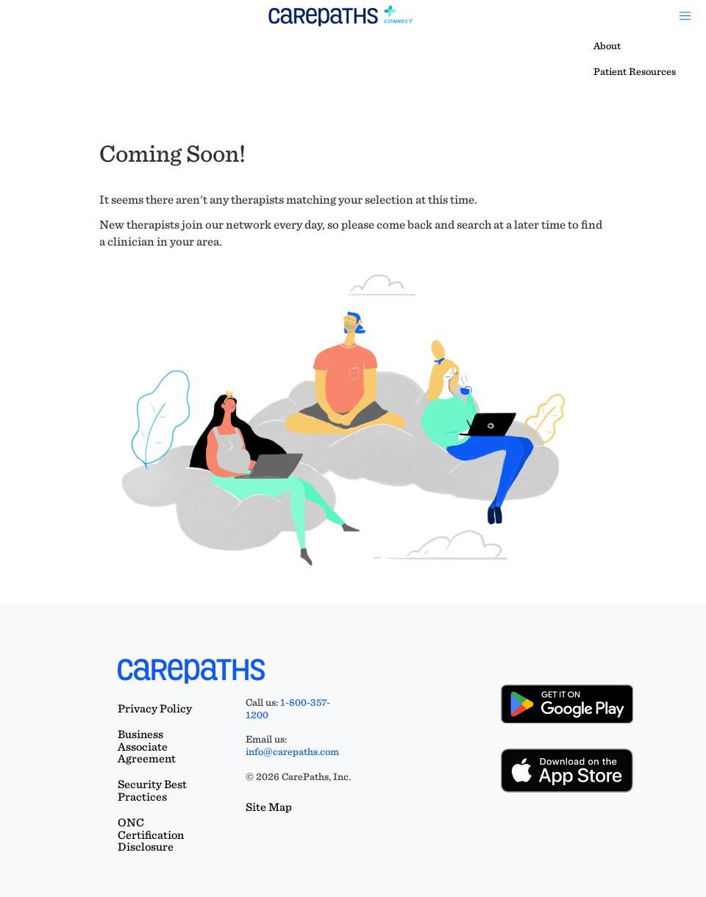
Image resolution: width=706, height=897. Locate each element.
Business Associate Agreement (147, 746)
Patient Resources (634, 71)
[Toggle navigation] (684, 16)
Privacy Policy (155, 708)
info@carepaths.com (292, 751)
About (607, 45)
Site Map (269, 807)
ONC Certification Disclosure (151, 834)
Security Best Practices (152, 790)
